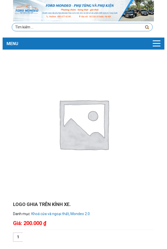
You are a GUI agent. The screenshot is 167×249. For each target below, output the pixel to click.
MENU (12, 43)
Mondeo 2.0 (80, 214)
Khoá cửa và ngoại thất (50, 214)
